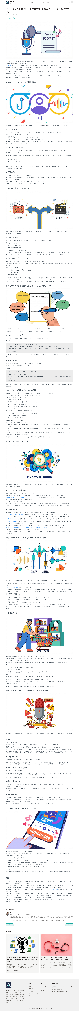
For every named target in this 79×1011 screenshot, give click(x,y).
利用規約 (43, 990)
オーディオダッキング (12, 587)
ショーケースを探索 (40, 2)
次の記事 (69, 924)
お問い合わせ (32, 988)
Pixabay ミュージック (13, 518)
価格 (48, 2)
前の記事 (9, 924)
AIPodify (55, 889)
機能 (32, 2)
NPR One (8, 65)
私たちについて (33, 991)
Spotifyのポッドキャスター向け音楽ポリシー (17, 497)
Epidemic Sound (12, 521)
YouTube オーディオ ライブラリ (16, 514)
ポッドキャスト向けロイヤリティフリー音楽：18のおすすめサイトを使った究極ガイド (27, 527)
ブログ (30, 986)
